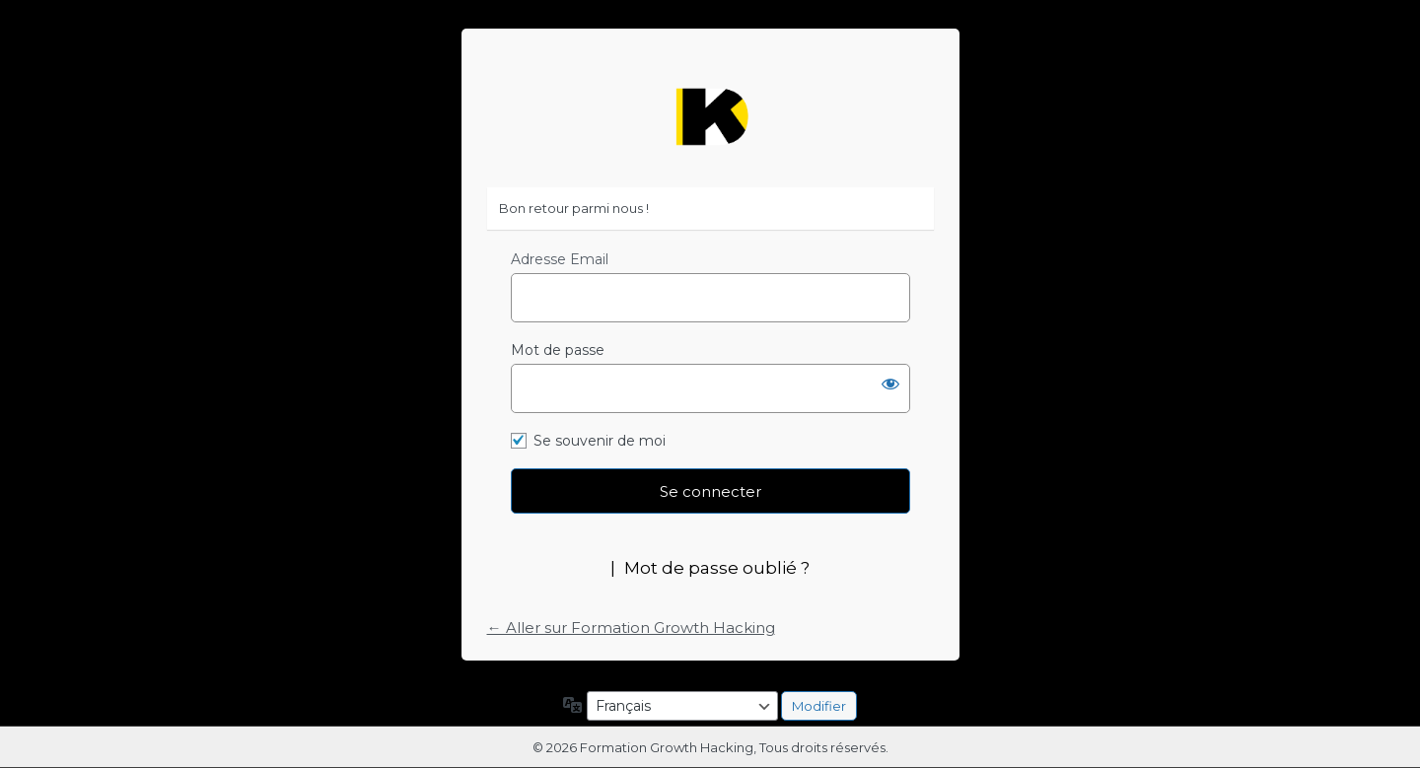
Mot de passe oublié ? (717, 568)
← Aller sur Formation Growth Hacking (631, 627)
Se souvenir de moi (599, 441)
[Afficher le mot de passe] (890, 383)
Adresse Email (559, 259)
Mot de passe (557, 350)
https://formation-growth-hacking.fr (710, 116)
